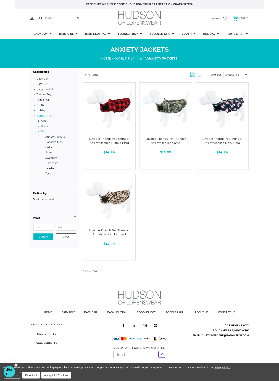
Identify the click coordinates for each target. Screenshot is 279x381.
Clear (66, 236)
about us (201, 312)
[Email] (135, 354)
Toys (48, 173)
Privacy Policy (222, 367)
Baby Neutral (97, 34)
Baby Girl (68, 34)
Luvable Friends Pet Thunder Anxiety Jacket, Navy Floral (222, 141)
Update (43, 236)
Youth (189, 34)
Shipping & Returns (46, 324)
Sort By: (215, 74)
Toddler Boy (130, 34)
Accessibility (46, 342)
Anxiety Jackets (55, 136)
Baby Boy (42, 34)
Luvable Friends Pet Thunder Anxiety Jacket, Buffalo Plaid (109, 141)
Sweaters (51, 157)
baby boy (68, 312)
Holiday (211, 34)
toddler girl (175, 312)
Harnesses (51, 163)
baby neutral (117, 312)
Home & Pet (237, 34)
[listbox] (236, 75)
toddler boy (146, 312)
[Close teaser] (16, 365)
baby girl (91, 312)
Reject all (31, 375)
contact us (226, 312)
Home (45, 126)
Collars (49, 147)
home (48, 312)
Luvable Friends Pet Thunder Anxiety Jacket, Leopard (109, 232)
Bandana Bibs (53, 142)
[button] (54, 218)
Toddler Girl (161, 34)
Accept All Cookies (56, 375)
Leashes (50, 168)
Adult (44, 120)
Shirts (48, 152)
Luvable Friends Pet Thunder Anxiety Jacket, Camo (165, 141)
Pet (43, 131)
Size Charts (46, 333)
